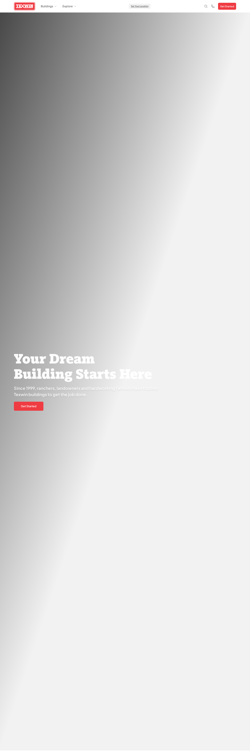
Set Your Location (139, 6)
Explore (69, 6)
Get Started (227, 6)
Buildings (49, 6)
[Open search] (206, 6)
